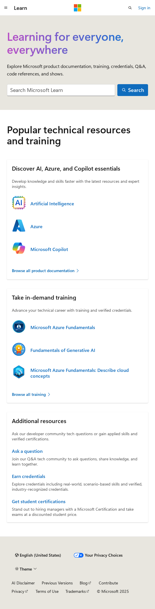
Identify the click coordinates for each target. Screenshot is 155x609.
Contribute (108, 583)
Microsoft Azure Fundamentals (62, 327)
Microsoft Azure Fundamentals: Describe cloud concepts (79, 373)
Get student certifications (38, 501)
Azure (36, 226)
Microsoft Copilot (49, 249)
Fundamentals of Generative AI (62, 350)
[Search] (132, 90)
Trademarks (75, 591)
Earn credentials (28, 476)
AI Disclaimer (23, 583)
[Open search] (130, 8)
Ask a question (27, 451)
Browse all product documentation (46, 270)
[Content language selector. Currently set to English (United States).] (38, 555)
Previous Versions (57, 583)
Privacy (18, 591)
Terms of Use (47, 591)
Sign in (144, 7)
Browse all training (31, 394)
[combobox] (61, 90)
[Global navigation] (6, 8)
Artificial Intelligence (52, 203)
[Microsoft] (77, 8)
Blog (83, 583)
